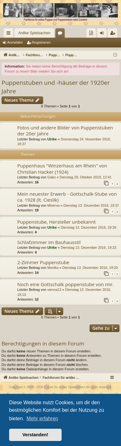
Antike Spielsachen (34, 33)
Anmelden (15, 42)
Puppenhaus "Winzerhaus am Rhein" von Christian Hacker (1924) (62, 168)
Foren (61, 34)
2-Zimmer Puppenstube (43, 262)
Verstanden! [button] (35, 434)
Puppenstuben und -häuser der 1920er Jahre (56, 87)
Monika (52, 267)
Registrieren (41, 42)
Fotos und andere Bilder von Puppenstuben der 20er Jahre (65, 130)
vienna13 (54, 289)
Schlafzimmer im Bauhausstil (49, 242)
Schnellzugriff (9, 34)
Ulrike (52, 139)
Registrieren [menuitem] (114, 34)
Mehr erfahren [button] (42, 418)
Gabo (51, 177)
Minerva (53, 205)
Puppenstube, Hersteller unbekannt (56, 222)
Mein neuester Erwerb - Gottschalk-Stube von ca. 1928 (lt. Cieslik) (67, 197)
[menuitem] (91, 33)
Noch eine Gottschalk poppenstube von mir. (65, 284)
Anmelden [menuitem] (103, 34)
